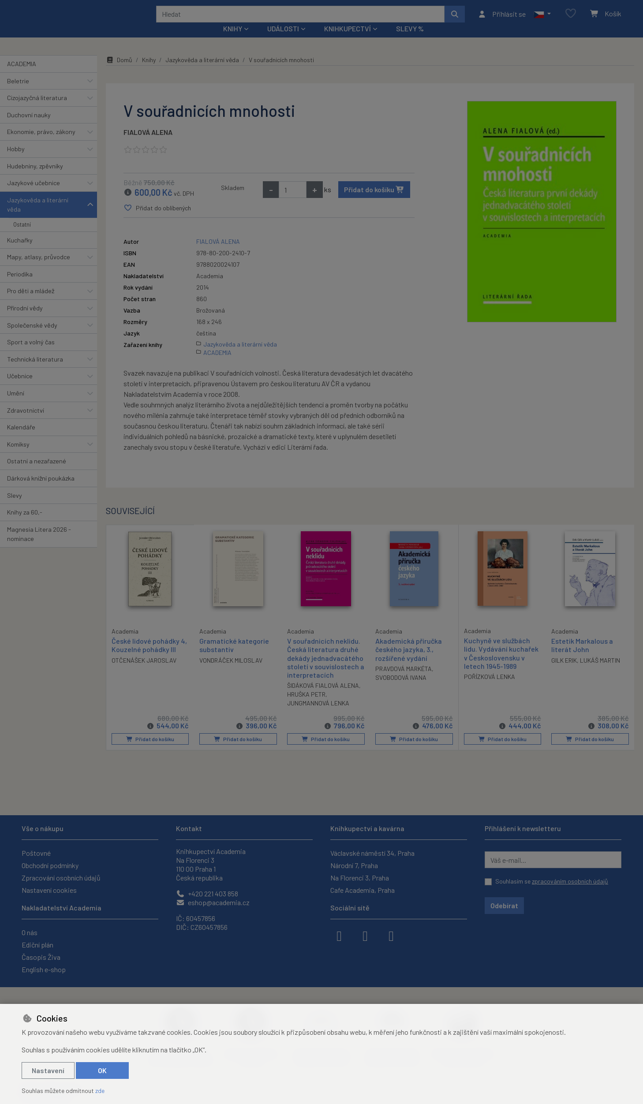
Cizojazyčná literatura (37, 109)
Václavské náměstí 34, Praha (372, 853)
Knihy (149, 71)
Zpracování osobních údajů (61, 877)
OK (102, 1070)
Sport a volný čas (31, 354)
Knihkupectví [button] (347, 40)
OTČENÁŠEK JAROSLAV (144, 671)
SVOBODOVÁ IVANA (400, 689)
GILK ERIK (564, 671)
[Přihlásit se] (502, 20)
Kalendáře (21, 439)
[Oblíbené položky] (570, 19)
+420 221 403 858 (207, 893)
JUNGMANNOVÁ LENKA (318, 715)
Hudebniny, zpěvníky (35, 177)
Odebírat (504, 905)
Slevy (14, 507)
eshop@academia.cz (213, 902)
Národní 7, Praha (354, 865)
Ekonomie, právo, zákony (41, 143)
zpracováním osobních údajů (570, 881)
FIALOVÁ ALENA (147, 144)
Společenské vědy (32, 336)
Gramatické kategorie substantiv (234, 657)
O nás (29, 932)
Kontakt (189, 828)
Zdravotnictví (25, 421)
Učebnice (20, 388)
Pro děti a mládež (30, 302)
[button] (542, 20)
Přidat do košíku (374, 201)
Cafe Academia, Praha (362, 890)
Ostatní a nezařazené (36, 473)
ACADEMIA (21, 75)
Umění (15, 405)
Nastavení (48, 1070)
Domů (119, 71)
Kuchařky (20, 251)
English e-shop (44, 969)
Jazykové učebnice (33, 194)
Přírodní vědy (25, 320)
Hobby (16, 160)
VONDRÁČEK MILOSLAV (230, 671)
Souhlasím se (551, 881)
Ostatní (22, 236)
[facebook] (339, 935)
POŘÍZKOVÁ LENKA (489, 688)
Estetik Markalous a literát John (582, 657)
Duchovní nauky (29, 127)
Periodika (20, 286)
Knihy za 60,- (24, 524)
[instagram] (365, 935)
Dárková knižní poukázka (41, 490)
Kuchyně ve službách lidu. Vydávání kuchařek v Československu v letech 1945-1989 (501, 665)
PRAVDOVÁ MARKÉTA (403, 680)
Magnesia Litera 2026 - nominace (39, 546)
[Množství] (293, 201)
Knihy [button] (232, 40)
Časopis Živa (41, 957)
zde (100, 1090)
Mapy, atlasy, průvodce (38, 268)
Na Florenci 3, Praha (359, 877)
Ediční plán (37, 944)
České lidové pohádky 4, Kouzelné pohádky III (149, 656)
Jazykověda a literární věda (37, 216)
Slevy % (410, 40)
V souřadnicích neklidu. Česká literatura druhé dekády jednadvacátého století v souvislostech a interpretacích (325, 670)
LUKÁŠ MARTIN (600, 671)
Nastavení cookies (49, 890)
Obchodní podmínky (50, 865)
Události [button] (283, 40)
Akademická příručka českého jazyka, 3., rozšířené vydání (408, 661)
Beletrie (18, 92)
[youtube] (391, 935)
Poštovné (36, 853)
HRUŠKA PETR (306, 706)
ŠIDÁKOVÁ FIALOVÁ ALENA (323, 697)
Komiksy (18, 456)
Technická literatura (35, 371)
